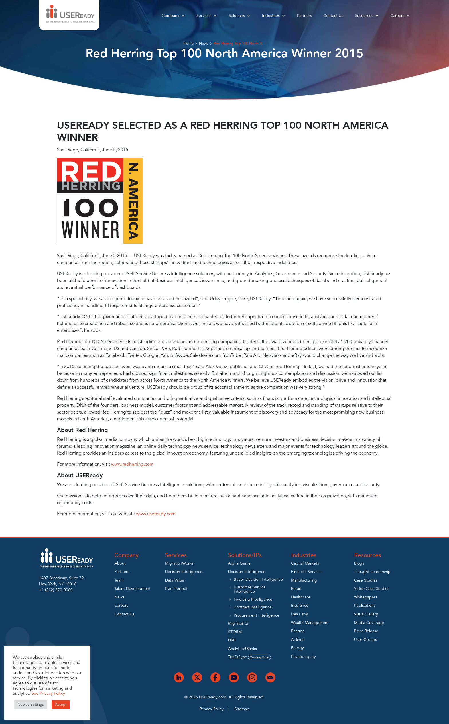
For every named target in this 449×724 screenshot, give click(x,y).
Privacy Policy (212, 709)
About (120, 563)
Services (206, 15)
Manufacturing (304, 580)
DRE (231, 640)
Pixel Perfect (176, 589)
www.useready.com (156, 514)
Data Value (174, 580)
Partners (304, 16)
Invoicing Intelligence (253, 600)
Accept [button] (60, 705)
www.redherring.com (132, 464)
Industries (273, 15)
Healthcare (300, 597)
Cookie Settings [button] (31, 705)
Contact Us (333, 16)
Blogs (359, 563)
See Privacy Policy (48, 694)
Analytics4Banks (242, 649)
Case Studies (365, 580)
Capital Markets (305, 563)
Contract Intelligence (253, 607)
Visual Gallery (366, 614)
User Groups (365, 640)
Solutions (240, 15)
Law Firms (300, 614)
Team (119, 580)
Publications (364, 606)
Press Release (366, 631)
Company (173, 15)
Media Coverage (369, 623)
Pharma (297, 631)
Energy (297, 648)
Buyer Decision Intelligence (258, 580)
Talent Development (132, 589)
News (203, 44)
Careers (400, 15)
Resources (367, 15)
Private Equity (303, 657)
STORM (235, 632)
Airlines (297, 640)
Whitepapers (365, 597)
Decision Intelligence (183, 572)
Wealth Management (310, 623)
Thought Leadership (372, 572)
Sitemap (242, 709)
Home (189, 44)
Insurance (299, 606)
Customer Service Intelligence (250, 589)
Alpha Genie (239, 563)
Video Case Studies (371, 589)
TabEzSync (249, 657)
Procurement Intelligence (256, 615)
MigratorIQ (238, 623)
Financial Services (306, 572)
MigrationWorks (179, 563)
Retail (296, 589)
